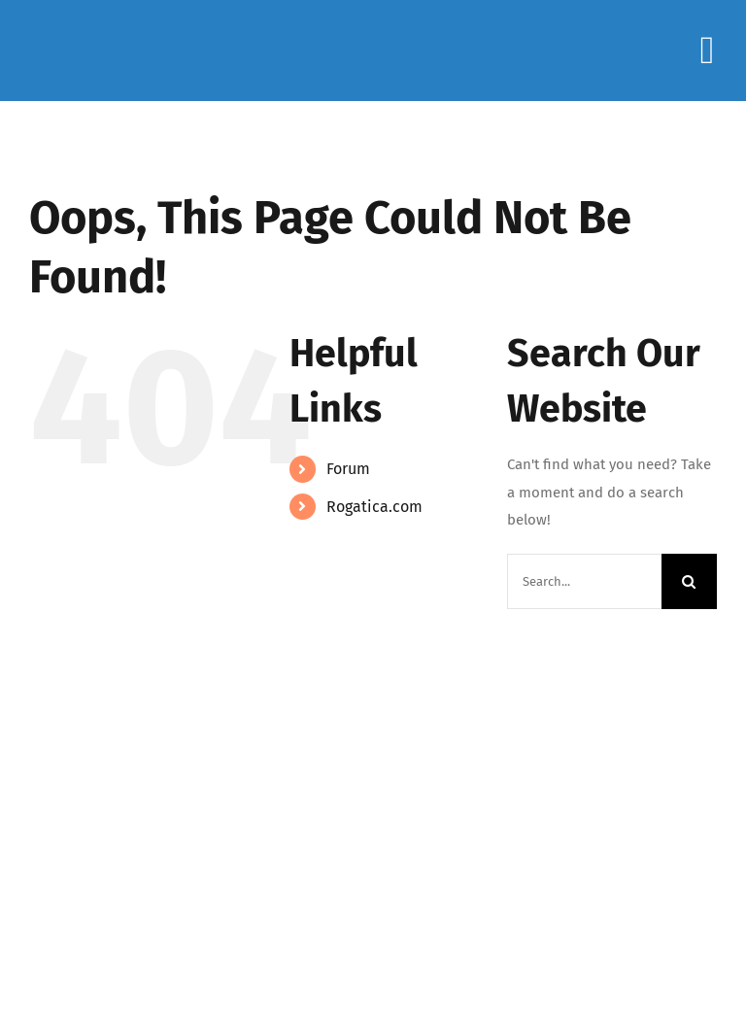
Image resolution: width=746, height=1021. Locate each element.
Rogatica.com (374, 506)
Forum (348, 468)
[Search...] (584, 581)
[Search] (689, 581)
